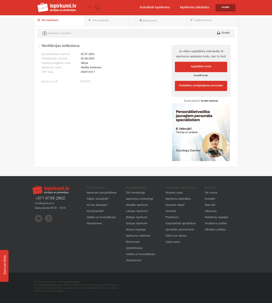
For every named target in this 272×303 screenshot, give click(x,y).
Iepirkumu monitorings (139, 199)
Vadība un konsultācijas (101, 217)
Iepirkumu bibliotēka (178, 199)
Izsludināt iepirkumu (155, 7)
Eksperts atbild (175, 205)
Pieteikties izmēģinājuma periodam (201, 85)
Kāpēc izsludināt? (98, 199)
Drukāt (223, 32)
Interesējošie (98, 20)
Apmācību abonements (180, 230)
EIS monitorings (135, 193)
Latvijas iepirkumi (137, 211)
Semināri (171, 211)
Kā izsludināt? (95, 211)
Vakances (211, 211)
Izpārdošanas (201, 20)
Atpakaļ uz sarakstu (56, 33)
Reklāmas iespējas (216, 217)
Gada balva (173, 242)
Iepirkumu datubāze (194, 7)
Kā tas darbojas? (97, 205)
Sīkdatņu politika (215, 230)
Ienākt (225, 7)
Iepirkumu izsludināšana (101, 193)
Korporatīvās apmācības (181, 223)
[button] (97, 8)
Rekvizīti (210, 205)
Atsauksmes (94, 223)
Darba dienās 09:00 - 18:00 (50, 208)
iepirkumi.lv (56, 7)
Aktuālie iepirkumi (137, 205)
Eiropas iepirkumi (136, 223)
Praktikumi (172, 217)
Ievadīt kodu (201, 75)
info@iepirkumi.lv (44, 203)
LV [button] (89, 7)
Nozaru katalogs (136, 230)
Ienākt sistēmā (209, 101)
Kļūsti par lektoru (176, 236)
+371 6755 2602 (50, 198)
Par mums (211, 193)
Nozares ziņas (174, 193)
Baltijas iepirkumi (136, 217)
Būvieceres (148, 20)
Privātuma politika (216, 223)
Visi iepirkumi (47, 20)
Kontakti (210, 199)
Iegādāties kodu (201, 66)
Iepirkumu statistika (138, 236)
